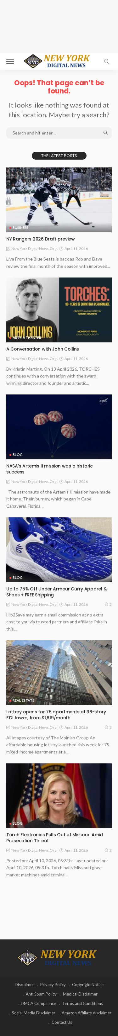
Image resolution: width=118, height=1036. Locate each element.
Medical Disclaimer (80, 993)
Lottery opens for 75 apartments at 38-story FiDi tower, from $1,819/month (56, 715)
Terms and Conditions (82, 1003)
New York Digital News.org (33, 248)
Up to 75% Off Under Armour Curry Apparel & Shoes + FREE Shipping (56, 592)
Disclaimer (24, 984)
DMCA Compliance (38, 1003)
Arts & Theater (27, 337)
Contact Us (62, 1022)
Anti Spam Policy (41, 993)
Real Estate (23, 700)
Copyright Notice (88, 984)
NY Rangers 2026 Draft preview (40, 239)
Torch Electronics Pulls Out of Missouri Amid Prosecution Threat (54, 838)
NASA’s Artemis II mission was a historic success (49, 469)
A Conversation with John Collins (42, 349)
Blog (18, 454)
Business (20, 227)
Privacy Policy (53, 984)
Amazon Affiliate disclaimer (86, 1012)
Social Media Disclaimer (33, 1012)
